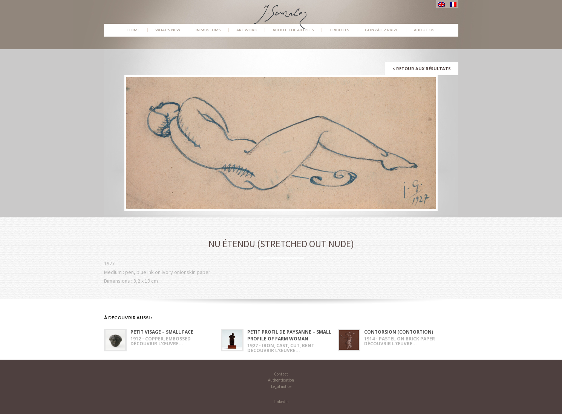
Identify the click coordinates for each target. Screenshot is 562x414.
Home (133, 30)
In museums (208, 30)
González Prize (381, 30)
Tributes (339, 30)
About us (424, 30)
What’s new (167, 30)
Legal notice (281, 386)
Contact (281, 374)
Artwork (246, 30)
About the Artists (293, 30)
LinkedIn (281, 401)
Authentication (281, 380)
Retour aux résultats (421, 68)
